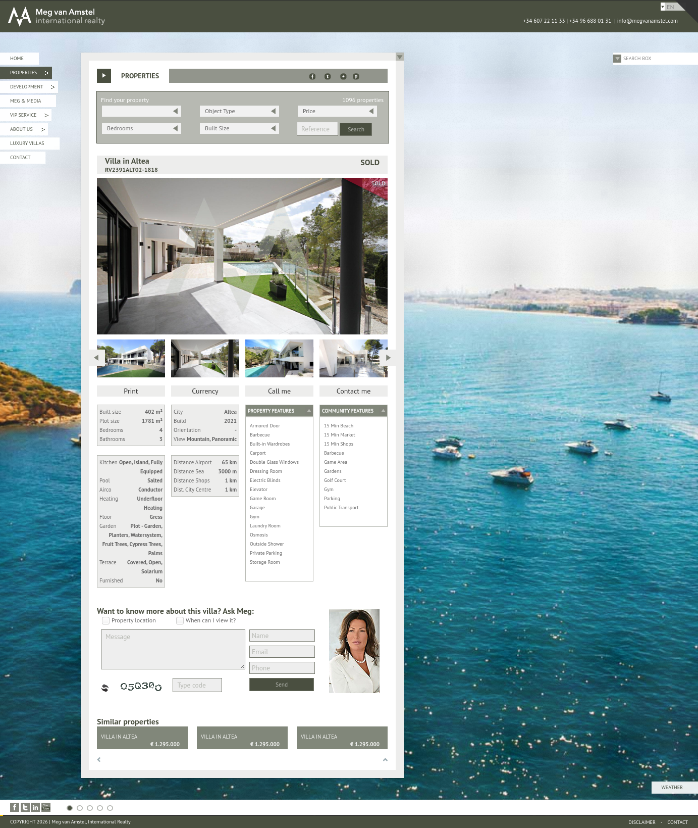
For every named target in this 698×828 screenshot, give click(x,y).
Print (131, 391)
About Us (27, 130)
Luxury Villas (27, 143)
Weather (672, 787)
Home (17, 58)
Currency (205, 391)
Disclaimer (642, 822)
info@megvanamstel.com (647, 20)
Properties (29, 74)
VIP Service (29, 116)
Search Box (637, 58)
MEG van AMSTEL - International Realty (151, 16)
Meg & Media (25, 101)
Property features (271, 410)
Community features (347, 410)
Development (32, 88)
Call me (279, 391)
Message (173, 649)
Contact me (354, 391)
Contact (20, 157)
